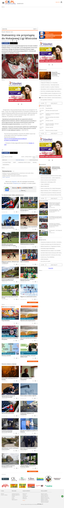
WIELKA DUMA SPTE (45, 186)
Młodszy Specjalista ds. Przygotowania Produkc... (51, 246)
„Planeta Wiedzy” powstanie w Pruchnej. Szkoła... (51, 95)
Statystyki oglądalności (16, 494)
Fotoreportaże (44, 201)
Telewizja (24, 494)
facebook (5, 43)
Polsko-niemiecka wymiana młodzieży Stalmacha (51, 192)
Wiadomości (8, 31)
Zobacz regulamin (6, 177)
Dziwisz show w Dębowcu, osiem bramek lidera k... (51, 97)
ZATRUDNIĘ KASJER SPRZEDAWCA (48, 248)
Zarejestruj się (16, 183)
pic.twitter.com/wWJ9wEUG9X (11, 140)
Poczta (24, 500)
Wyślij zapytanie (14, 499)
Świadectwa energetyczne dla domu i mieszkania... (51, 242)
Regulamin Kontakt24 (44, 502)
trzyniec (35, 162)
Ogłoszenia (43, 239)
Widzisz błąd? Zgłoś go (20, 160)
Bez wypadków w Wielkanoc (46, 99)
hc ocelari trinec (7, 162)
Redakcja (2, 493)
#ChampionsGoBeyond (21, 138)
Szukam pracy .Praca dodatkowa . (48, 257)
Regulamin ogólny (44, 493)
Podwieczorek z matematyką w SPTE (48, 182)
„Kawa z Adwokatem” (45, 184)
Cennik (13, 497)
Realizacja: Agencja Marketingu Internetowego (32, 504)
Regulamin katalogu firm (45, 498)
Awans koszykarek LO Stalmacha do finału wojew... (51, 175)
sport (14, 162)
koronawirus (6, 164)
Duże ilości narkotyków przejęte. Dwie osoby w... (51, 91)
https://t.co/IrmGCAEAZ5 (10, 138)
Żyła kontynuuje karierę (46, 80)
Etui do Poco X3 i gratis (45, 261)
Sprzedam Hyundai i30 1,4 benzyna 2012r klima (51, 255)
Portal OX (51, 268)
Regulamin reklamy (44, 499)
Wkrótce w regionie (8, 307)
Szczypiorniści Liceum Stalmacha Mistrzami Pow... (51, 194)
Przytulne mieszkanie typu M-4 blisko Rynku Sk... (51, 244)
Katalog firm (25, 498)
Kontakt (13, 498)
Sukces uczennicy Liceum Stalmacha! (48, 180)
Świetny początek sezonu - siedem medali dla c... (51, 177)
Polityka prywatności (44, 494)
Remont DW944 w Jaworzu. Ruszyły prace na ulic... (51, 93)
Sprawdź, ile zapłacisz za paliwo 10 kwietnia (50, 87)
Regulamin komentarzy (45, 497)
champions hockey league (24, 162)
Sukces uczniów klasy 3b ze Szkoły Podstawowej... (51, 188)
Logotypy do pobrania (15, 493)
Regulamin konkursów (45, 500)
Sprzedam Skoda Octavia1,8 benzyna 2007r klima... (51, 252)
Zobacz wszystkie (32, 302)
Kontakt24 (43, 164)
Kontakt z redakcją (4, 494)
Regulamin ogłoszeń (44, 496)
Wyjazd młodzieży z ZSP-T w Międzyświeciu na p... (51, 190)
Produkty (13, 496)
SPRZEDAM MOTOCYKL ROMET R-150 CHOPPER (50, 250)
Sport (12, 31)
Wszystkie (19, 29)
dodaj (27, 306)
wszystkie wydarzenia (32, 361)
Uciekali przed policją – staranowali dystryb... (50, 84)
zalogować (14, 181)
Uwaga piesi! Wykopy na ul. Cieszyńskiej (49, 82)
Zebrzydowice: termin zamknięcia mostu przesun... (51, 89)
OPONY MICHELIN (44, 259)
